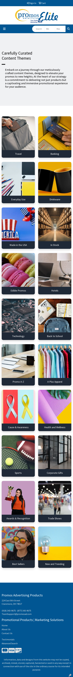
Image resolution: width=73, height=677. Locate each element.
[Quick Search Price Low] (50, 29)
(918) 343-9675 (9, 610)
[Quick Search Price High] (60, 29)
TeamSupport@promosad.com (17, 614)
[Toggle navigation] (4, 29)
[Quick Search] (38, 29)
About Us (6, 629)
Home (5, 625)
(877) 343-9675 (24, 610)
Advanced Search (10, 643)
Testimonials (8, 639)
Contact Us (7, 633)
